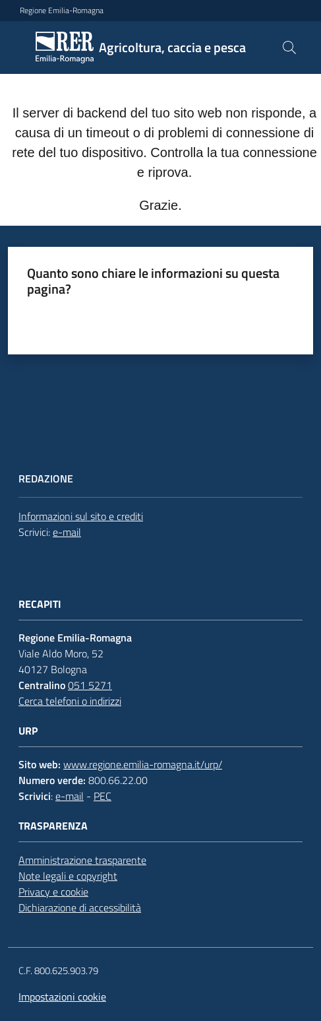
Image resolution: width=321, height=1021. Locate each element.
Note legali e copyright (67, 876)
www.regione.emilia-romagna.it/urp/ (142, 764)
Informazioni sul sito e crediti (80, 516)
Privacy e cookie (53, 892)
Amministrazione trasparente (82, 860)
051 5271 (90, 685)
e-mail (67, 532)
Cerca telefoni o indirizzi (69, 701)
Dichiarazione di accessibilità (79, 907)
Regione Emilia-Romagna (61, 10)
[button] (289, 47)
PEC (102, 796)
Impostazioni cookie (62, 997)
